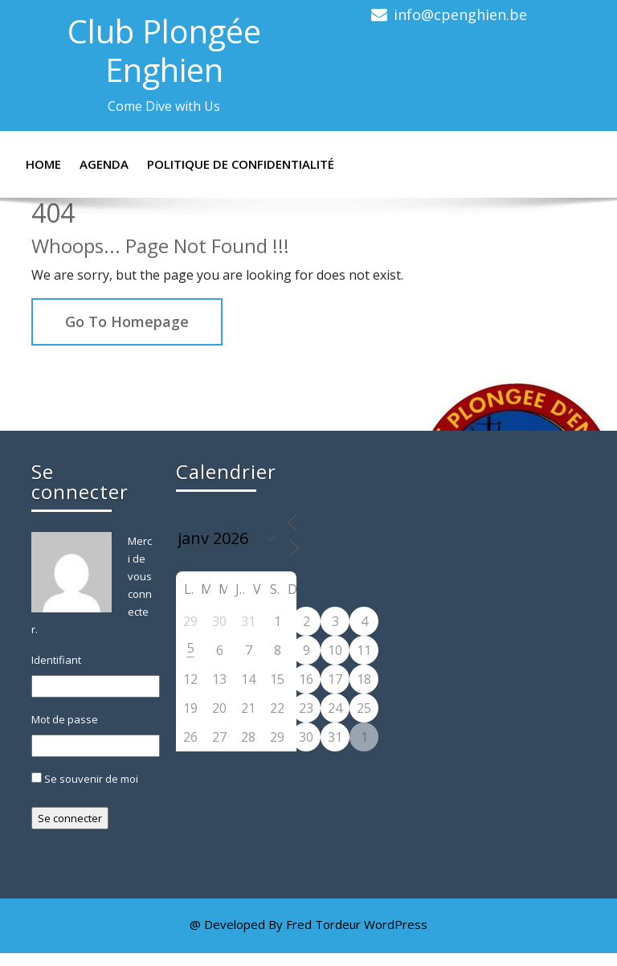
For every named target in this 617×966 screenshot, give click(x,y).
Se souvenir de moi (84, 779)
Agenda (104, 164)
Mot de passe (64, 719)
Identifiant (56, 660)
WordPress (395, 924)
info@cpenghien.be (460, 14)
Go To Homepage (127, 321)
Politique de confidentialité (240, 164)
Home (43, 164)
